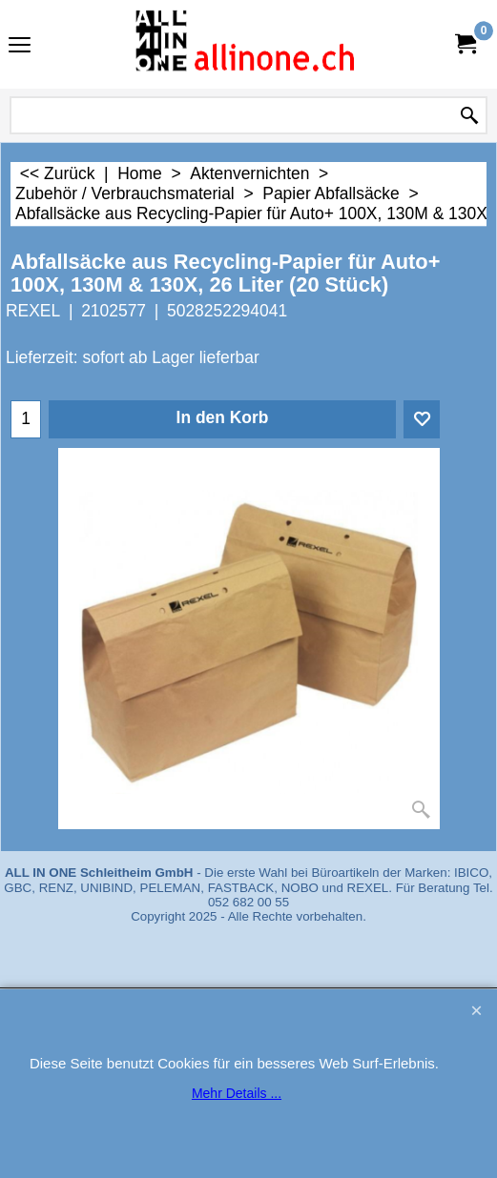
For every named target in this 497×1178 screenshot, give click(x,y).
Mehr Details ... (236, 1093)
